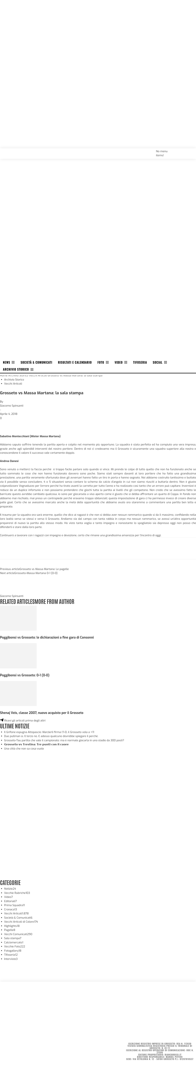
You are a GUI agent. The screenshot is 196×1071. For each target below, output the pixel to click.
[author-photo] (9, 592)
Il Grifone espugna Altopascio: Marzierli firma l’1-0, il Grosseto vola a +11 (49, 732)
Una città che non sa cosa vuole (24, 748)
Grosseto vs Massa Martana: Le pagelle (44, 569)
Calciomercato (13, 942)
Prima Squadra (14, 905)
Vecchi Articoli (38, 375)
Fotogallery (12, 951)
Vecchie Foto (14, 946)
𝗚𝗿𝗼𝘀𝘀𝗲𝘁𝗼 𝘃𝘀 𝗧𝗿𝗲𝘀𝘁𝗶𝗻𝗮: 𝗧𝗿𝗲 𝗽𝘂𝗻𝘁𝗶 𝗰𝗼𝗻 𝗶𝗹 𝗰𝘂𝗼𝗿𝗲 (36, 744)
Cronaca (10, 909)
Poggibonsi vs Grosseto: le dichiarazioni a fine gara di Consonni (47, 637)
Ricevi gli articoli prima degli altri (22, 720)
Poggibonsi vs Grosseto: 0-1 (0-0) (24, 675)
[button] (189, 151)
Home (4, 375)
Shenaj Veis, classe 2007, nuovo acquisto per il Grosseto (41, 713)
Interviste (11, 959)
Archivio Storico (18, 375)
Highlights (12, 926)
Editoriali (10, 901)
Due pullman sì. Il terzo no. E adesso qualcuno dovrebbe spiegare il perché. (51, 736)
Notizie (10, 889)
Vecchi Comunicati (18, 934)
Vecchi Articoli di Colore (21, 922)
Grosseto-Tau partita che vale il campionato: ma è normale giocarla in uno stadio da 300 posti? (64, 740)
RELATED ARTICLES (17, 601)
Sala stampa (12, 938)
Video (8, 897)
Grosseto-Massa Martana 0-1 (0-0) (36, 573)
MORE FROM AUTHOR (54, 601)
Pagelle (9, 930)
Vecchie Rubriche (17, 893)
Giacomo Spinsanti (11, 405)
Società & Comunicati (18, 918)
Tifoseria (11, 955)
